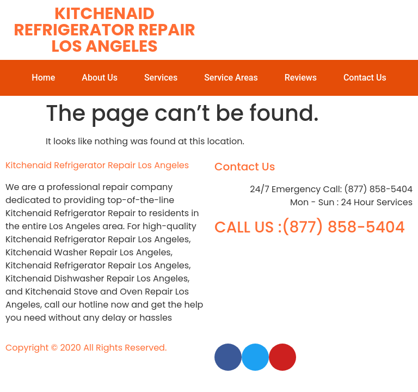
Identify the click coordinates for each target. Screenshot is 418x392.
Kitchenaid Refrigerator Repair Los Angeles (104, 30)
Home (43, 77)
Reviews (301, 77)
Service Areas (231, 77)
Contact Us (364, 77)
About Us (100, 77)
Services (160, 77)
